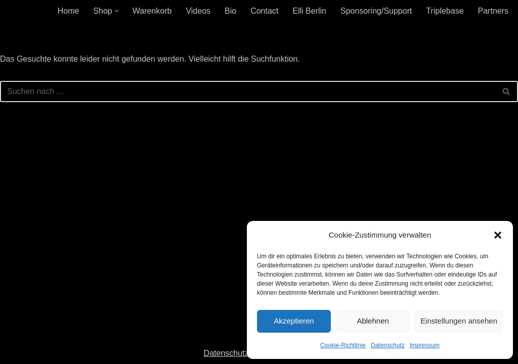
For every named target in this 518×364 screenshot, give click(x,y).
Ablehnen (372, 320)
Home (68, 11)
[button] (498, 235)
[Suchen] (247, 91)
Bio (230, 11)
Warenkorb (152, 11)
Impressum (425, 345)
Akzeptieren (294, 320)
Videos (198, 11)
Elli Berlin (309, 11)
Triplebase (444, 11)
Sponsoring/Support (376, 11)
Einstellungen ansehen (458, 320)
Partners (493, 11)
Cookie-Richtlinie (343, 345)
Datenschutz (388, 345)
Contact (264, 11)
